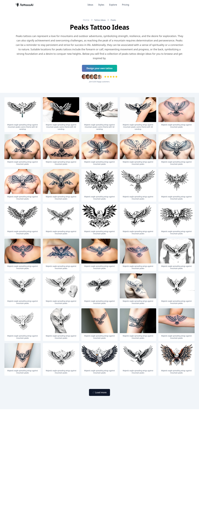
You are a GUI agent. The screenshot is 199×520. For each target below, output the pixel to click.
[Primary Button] (99, 392)
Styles (101, 4)
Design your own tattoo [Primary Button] (99, 68)
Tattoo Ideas (100, 20)
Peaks (113, 20)
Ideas (90, 4)
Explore (113, 4)
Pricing (125, 4)
